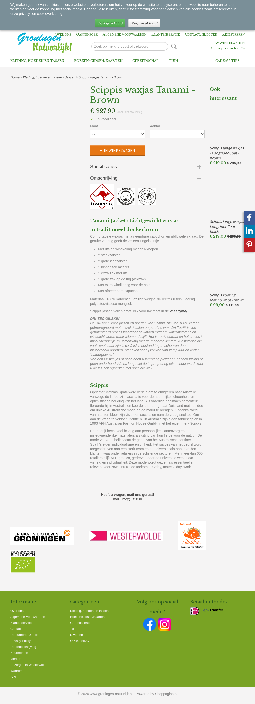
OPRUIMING (79, 641)
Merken (15, 659)
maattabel (178, 310)
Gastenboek (87, 34)
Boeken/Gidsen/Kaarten (98, 61)
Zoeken (173, 46)
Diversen (76, 635)
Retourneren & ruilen (25, 635)
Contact (192, 34)
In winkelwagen (119, 150)
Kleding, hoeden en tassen (37, 61)
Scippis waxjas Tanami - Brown (100, 77)
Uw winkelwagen (229, 43)
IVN (13, 677)
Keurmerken (19, 653)
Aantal (155, 126)
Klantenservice (165, 34)
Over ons (63, 34)
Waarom (16, 671)
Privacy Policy (20, 641)
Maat (94, 126)
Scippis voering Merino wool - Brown (227, 297)
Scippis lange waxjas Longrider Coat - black (227, 226)
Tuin (173, 61)
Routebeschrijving (23, 647)
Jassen (70, 77)
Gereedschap (145, 61)
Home (14, 77)
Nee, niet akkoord (144, 23)
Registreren (233, 34)
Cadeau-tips (227, 61)
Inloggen (208, 34)
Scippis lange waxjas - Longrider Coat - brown (227, 152)
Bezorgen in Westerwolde (28, 665)
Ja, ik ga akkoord (110, 23)
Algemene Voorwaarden (124, 34)
